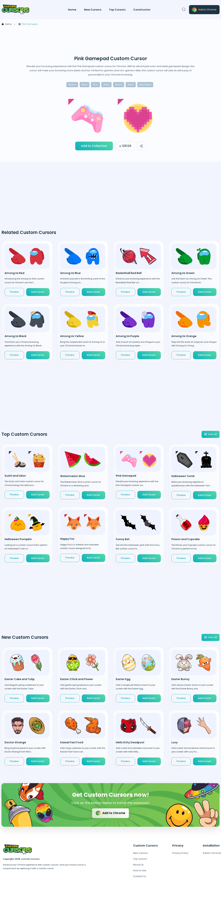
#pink (84, 84)
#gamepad (145, 84)
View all (210, 434)
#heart (118, 84)
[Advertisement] (110, 41)
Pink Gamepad (28, 24)
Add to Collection (94, 146)
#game (72, 84)
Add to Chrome (203, 10)
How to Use (139, 870)
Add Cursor (38, 291)
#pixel (131, 84)
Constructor (141, 9)
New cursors (140, 853)
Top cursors (140, 858)
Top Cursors (117, 9)
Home (72, 9)
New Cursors (92, 9)
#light (106, 84)
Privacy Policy (180, 853)
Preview (14, 291)
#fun (95, 84)
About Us (138, 864)
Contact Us (139, 876)
